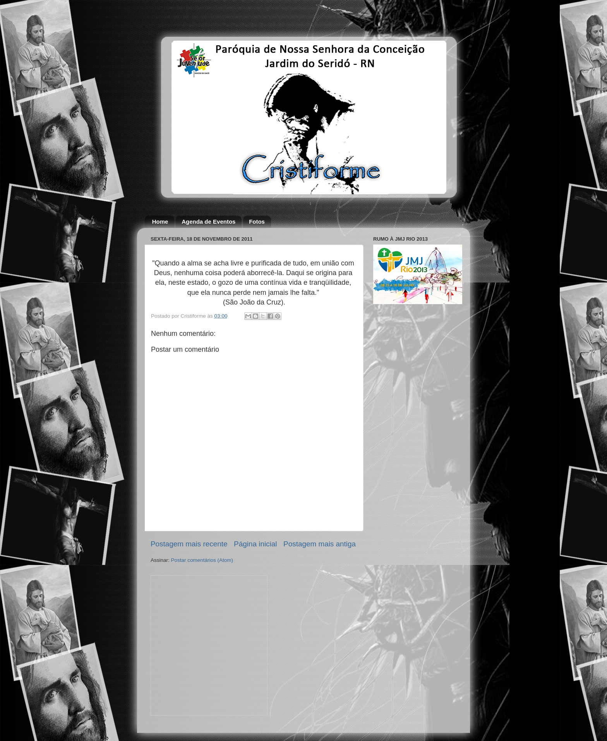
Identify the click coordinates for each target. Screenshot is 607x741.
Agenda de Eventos (208, 221)
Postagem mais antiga (319, 544)
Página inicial (255, 544)
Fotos (257, 221)
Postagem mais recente (189, 544)
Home (160, 221)
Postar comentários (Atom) (202, 560)
